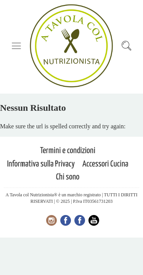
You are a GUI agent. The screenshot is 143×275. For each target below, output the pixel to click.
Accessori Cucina (105, 164)
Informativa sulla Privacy (41, 164)
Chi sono (68, 177)
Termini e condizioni (67, 150)
